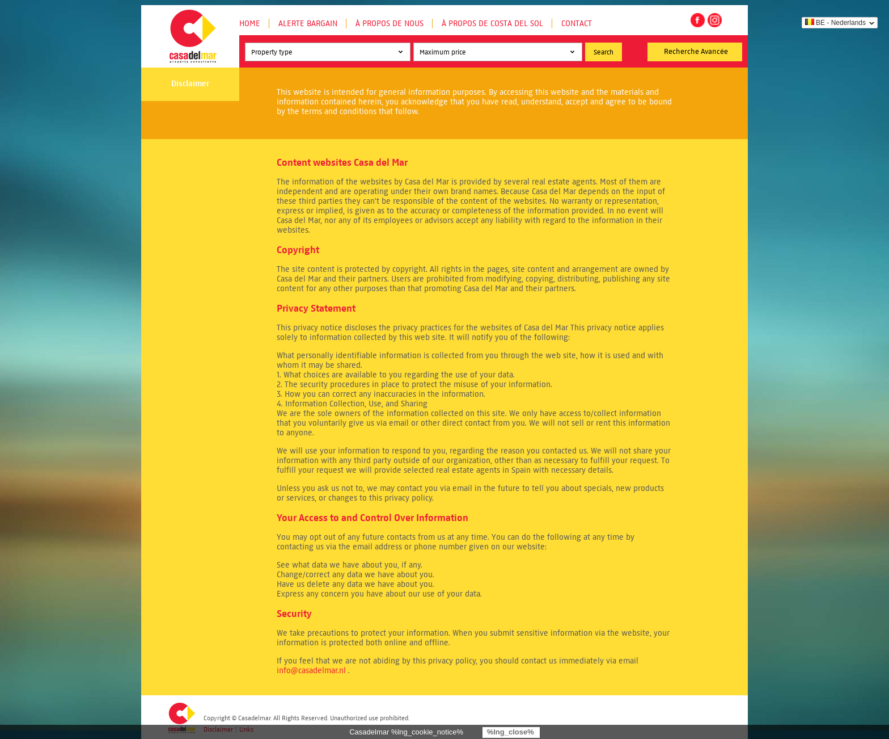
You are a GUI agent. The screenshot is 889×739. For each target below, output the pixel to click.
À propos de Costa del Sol (492, 23)
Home (249, 23)
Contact (576, 23)
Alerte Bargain (307, 23)
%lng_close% (510, 732)
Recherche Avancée (696, 51)
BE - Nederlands (835, 23)
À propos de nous (389, 23)
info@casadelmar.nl (311, 670)
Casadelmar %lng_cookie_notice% (406, 732)
